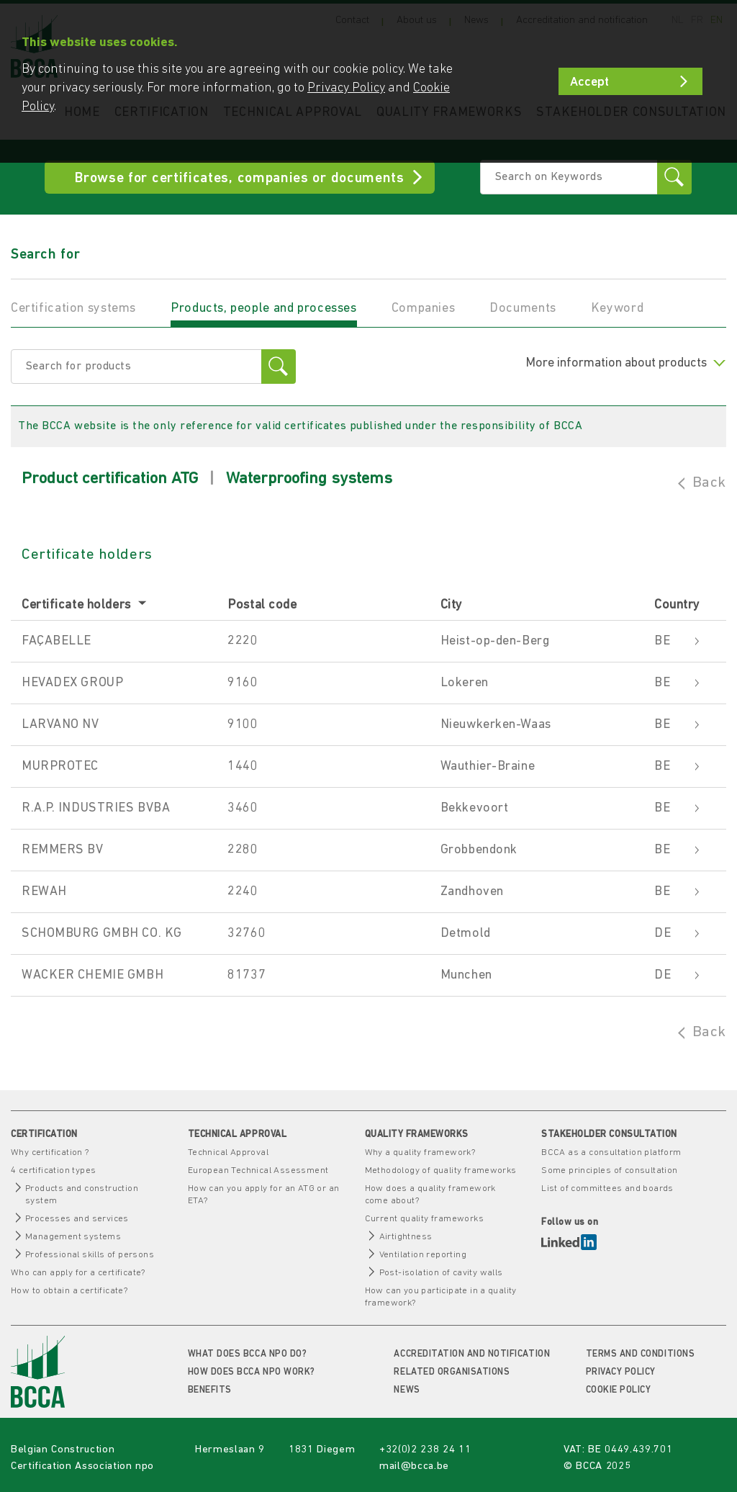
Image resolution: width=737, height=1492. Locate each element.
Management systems (73, 1236)
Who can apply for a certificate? (78, 1272)
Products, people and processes (264, 308)
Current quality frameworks (424, 1218)
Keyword (617, 308)
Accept (589, 82)
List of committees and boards (607, 1188)
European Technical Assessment (258, 1170)
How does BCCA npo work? (251, 1372)
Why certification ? (50, 1152)
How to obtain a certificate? (69, 1290)
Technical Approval (228, 1152)
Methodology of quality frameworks (441, 1170)
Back (709, 482)
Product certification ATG (110, 479)
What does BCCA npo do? (247, 1354)
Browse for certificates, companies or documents (239, 178)
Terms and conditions (640, 1354)
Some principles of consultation (609, 1170)
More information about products (625, 363)
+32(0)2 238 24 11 (425, 1449)
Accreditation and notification (472, 1354)
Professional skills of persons (89, 1254)
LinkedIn (569, 1242)
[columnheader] (119, 606)
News (407, 1390)
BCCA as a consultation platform (611, 1152)
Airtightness (406, 1236)
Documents (522, 308)
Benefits (210, 1390)
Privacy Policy (621, 1372)
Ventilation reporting (422, 1254)
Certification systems (73, 308)
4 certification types (53, 1170)
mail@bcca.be (414, 1466)
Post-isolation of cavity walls (441, 1272)
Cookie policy (618, 1390)
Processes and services (77, 1218)
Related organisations (452, 1372)
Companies (424, 308)
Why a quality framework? (420, 1152)
